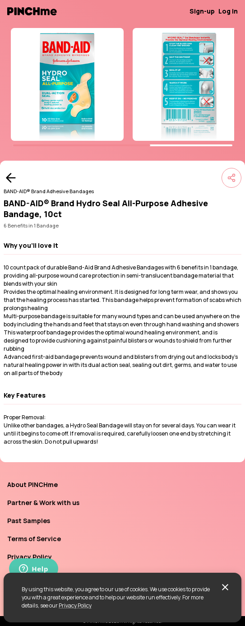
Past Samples (28, 520)
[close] (225, 587)
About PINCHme (32, 484)
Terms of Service (34, 538)
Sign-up (202, 11)
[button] (122, 245)
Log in (228, 11)
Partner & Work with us (43, 502)
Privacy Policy (75, 605)
